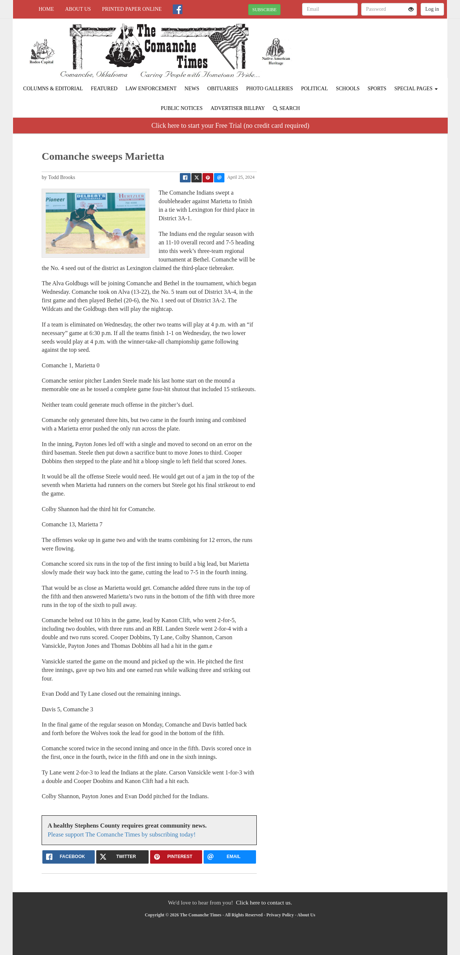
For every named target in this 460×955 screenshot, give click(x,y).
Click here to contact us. (264, 902)
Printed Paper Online (132, 9)
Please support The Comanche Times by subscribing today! (121, 834)
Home (46, 9)
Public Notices (182, 108)
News (192, 88)
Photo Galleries (269, 88)
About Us (78, 9)
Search (286, 108)
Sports (376, 88)
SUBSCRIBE (264, 9)
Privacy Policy (280, 914)
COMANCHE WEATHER (379, 44)
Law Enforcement (151, 88)
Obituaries (222, 88)
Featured (104, 88)
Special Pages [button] (415, 88)
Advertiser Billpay (238, 108)
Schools (348, 88)
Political (314, 88)
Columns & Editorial (53, 88)
